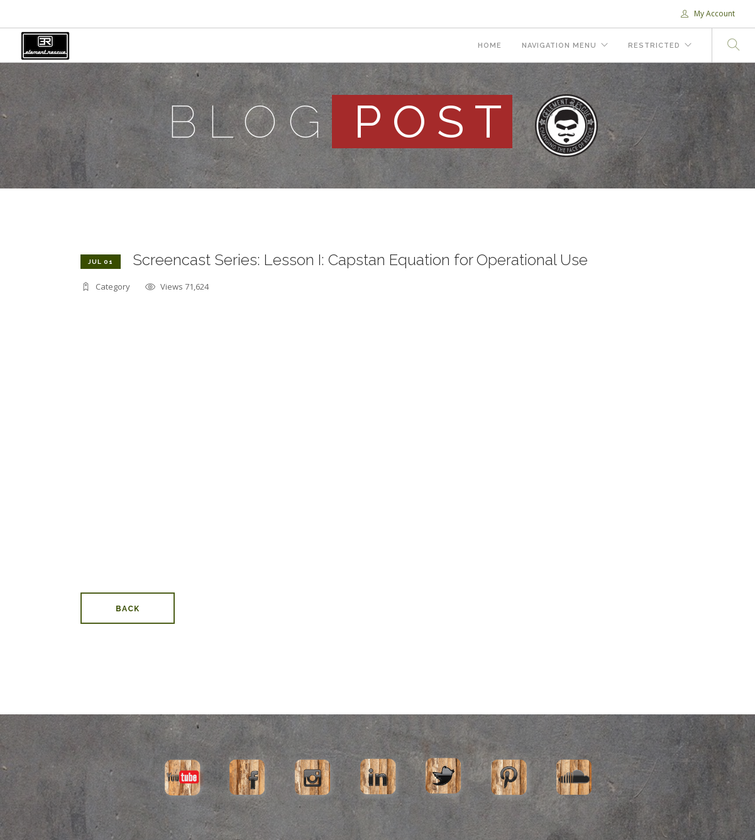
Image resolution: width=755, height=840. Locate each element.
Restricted (654, 45)
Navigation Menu (559, 45)
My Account (708, 13)
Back (128, 608)
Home (490, 45)
